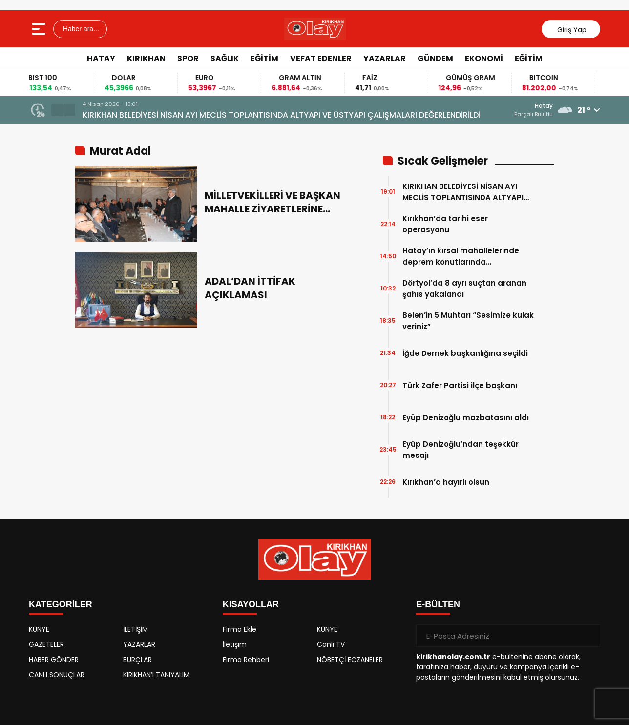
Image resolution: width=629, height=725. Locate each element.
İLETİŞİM (135, 629)
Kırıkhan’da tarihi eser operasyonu (445, 224)
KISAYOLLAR (251, 604)
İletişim (235, 644)
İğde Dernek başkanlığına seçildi (465, 353)
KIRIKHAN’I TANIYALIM (156, 675)
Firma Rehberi (246, 659)
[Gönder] (589, 635)
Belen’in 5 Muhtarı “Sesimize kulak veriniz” (468, 320)
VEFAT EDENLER (321, 58)
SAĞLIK (224, 58)
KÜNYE (39, 629)
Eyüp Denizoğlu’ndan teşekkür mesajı (460, 449)
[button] (57, 110)
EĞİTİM (264, 58)
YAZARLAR (384, 58)
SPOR (188, 58)
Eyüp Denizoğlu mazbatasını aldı (465, 418)
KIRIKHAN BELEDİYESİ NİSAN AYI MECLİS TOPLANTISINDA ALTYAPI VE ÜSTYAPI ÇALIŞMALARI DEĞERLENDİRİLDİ (282, 115)
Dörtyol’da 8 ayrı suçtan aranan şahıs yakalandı (464, 288)
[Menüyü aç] (40, 29)
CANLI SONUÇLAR (56, 675)
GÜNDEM (435, 58)
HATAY (101, 58)
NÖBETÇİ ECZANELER (350, 659)
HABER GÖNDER (54, 659)
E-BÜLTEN (438, 604)
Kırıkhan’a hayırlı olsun (445, 482)
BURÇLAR (137, 659)
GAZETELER (46, 644)
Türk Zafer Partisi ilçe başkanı (459, 385)
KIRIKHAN (146, 58)
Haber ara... (80, 29)
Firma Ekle (239, 629)
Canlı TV (331, 644)
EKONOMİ (484, 58)
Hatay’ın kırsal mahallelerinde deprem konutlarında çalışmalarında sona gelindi (460, 257)
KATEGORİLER (60, 604)
